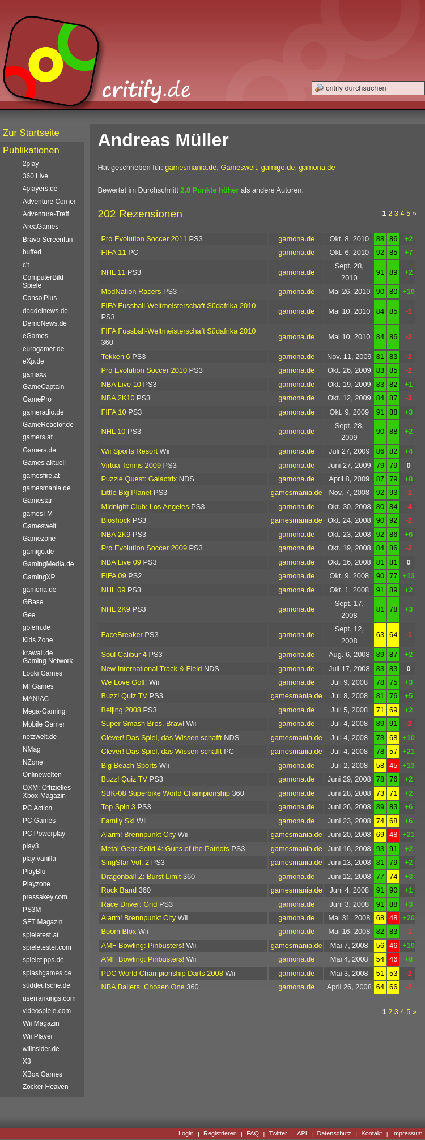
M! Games (38, 686)
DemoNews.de (45, 323)
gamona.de (317, 167)
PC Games (39, 821)
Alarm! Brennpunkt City (138, 834)
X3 (27, 1061)
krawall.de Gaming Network (48, 657)
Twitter (278, 1133)
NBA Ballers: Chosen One (143, 987)
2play (31, 164)
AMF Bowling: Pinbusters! (143, 945)
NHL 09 (113, 590)
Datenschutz (334, 1133)
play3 (31, 846)
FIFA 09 (113, 575)
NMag (32, 749)
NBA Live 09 (121, 562)
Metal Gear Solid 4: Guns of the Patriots (165, 848)
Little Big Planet (126, 492)
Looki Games (42, 673)
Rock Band (119, 890)
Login (186, 1133)
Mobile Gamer (44, 724)
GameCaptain (43, 387)
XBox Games (42, 1074)
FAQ (252, 1133)
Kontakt (371, 1133)
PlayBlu (34, 872)
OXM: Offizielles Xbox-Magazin (47, 792)
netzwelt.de (40, 737)
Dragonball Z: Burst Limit (141, 876)
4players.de (40, 189)
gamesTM (38, 514)
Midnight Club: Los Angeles (145, 506)
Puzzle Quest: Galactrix (139, 479)
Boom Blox (119, 931)
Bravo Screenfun (48, 240)
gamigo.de (278, 167)
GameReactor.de (48, 425)
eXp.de (33, 361)
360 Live (35, 176)
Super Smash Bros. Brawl (143, 723)
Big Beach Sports (129, 765)
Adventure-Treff (46, 214)
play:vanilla (39, 859)
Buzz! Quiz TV (124, 695)
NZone (33, 762)
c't (26, 265)
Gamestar (37, 501)
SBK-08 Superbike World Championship (165, 793)
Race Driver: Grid (129, 904)
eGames (35, 336)
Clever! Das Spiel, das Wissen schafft (161, 737)
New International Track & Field (151, 668)
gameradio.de (43, 412)
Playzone (36, 884)
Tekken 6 (115, 356)
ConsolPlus (40, 298)
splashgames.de (47, 973)
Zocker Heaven (46, 1087)
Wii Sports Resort (129, 451)
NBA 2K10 (118, 398)
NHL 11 (113, 272)
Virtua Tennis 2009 (131, 465)
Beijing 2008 (121, 710)
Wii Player (38, 1036)
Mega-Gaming (44, 711)
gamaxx (34, 374)
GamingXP (39, 577)
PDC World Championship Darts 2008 (162, 973)
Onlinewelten (42, 775)
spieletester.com (47, 947)
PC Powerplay (44, 834)
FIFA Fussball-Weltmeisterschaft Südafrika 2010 (178, 305)
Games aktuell (44, 463)
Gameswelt (238, 167)
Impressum (407, 1133)
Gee (29, 615)
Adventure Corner (49, 202)
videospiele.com (47, 1011)
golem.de (36, 627)
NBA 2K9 (116, 534)
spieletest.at (40, 935)
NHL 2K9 (115, 609)
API (302, 1133)
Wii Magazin (41, 1023)
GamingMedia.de (48, 564)
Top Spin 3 (118, 806)
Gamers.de (39, 450)
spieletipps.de (43, 960)
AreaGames (40, 226)
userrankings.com (49, 998)
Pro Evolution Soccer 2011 (144, 238)
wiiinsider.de (41, 1049)
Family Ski (118, 821)
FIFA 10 (113, 412)
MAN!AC (36, 699)
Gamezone (39, 539)
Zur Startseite (31, 132)
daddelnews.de (45, 311)
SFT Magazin (42, 922)
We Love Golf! (124, 682)
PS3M (32, 909)
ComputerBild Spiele (43, 281)
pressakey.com (45, 897)
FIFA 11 (113, 252)
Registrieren (220, 1133)
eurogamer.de (43, 349)
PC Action (37, 808)
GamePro (37, 399)
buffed (32, 252)
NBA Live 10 (121, 384)
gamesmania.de (190, 167)
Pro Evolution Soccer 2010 (144, 370)
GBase (33, 602)
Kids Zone (38, 640)
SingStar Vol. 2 (125, 862)
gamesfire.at (41, 476)
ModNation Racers (131, 291)
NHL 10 (113, 431)
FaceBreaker (122, 634)
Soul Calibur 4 (124, 654)
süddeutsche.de (46, 985)
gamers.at (38, 437)
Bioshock (116, 520)
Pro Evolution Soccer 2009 (144, 548)
